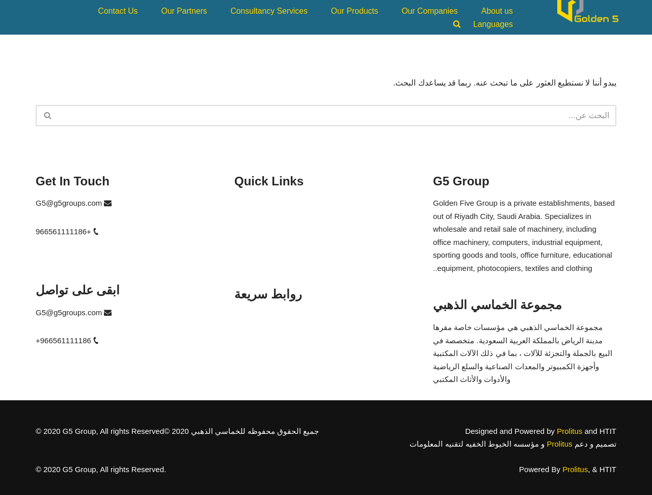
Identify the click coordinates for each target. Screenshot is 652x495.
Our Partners (195, 10)
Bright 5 (247, 257)
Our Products (359, 10)
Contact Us (131, 10)
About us (498, 10)
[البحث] (337, 115)
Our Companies (432, 10)
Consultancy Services (277, 10)
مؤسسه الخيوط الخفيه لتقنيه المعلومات (299, 334)
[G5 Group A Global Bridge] (587, 16)
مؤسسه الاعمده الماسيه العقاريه (287, 352)
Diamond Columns (265, 239)
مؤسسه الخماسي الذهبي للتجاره (287, 316)
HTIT (242, 220)
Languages (494, 23)
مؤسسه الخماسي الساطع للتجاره (288, 370)
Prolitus (569, 430)
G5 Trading (253, 203)
